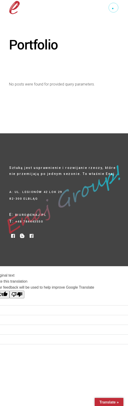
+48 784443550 (29, 221)
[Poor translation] (16, 294)
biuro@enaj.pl (31, 215)
